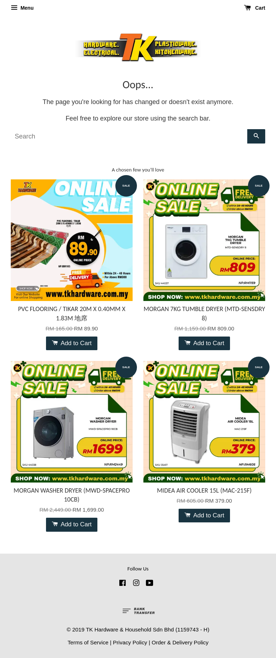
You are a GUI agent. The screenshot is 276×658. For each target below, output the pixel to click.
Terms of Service (88, 642)
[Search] (129, 136)
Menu (22, 8)
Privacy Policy (130, 642)
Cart (254, 8)
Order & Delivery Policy (180, 642)
